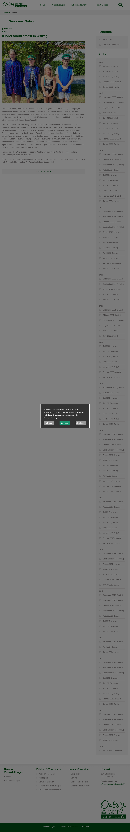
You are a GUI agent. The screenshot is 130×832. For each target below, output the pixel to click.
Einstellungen (80, 423)
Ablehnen (49, 423)
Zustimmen (64, 423)
